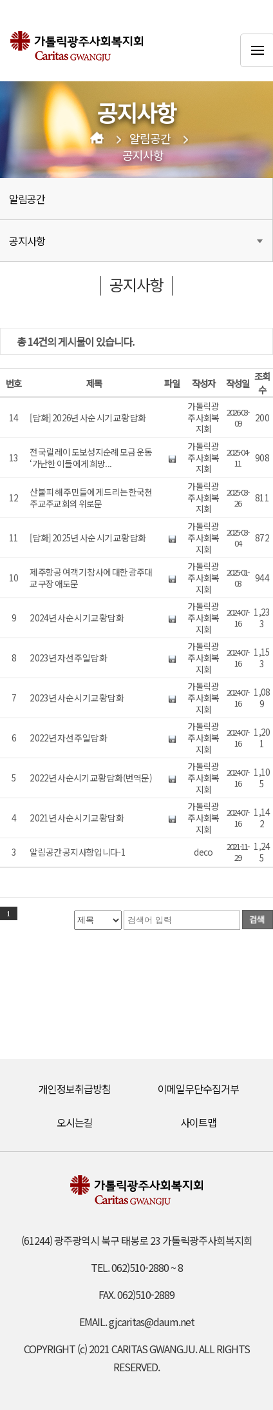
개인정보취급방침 (75, 1088)
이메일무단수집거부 (198, 1088)
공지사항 (143, 155)
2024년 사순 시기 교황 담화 (76, 618)
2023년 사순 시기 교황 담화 (76, 698)
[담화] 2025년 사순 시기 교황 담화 (88, 538)
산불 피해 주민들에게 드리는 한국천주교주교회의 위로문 (91, 498)
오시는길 (75, 1122)
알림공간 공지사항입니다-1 (77, 852)
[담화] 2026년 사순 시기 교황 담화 (88, 418)
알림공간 (150, 138)
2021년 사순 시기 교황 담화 (76, 818)
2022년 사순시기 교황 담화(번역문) (91, 778)
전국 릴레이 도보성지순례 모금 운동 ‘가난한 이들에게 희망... (91, 458)
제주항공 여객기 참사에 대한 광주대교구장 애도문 (91, 578)
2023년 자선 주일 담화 (68, 658)
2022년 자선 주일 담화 (68, 738)
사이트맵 (198, 1122)
